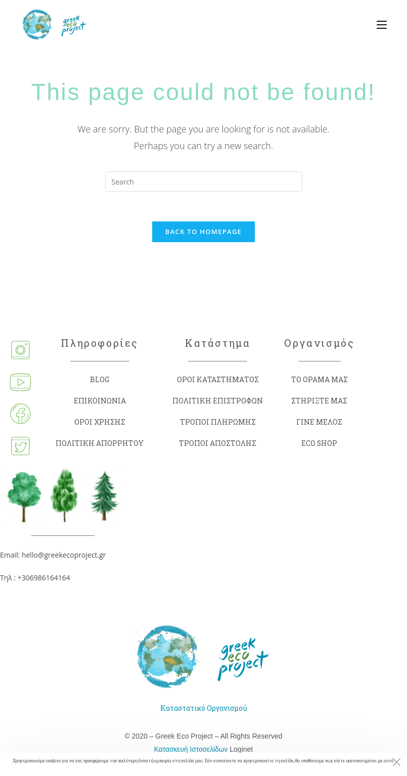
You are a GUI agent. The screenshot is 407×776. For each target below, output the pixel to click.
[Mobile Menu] (378, 25)
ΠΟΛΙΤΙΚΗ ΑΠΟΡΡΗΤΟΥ (100, 443)
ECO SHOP (319, 443)
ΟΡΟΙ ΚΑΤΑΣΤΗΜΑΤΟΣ (218, 380)
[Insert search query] (203, 181)
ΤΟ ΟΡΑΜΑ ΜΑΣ (319, 380)
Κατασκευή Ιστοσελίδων (190, 749)
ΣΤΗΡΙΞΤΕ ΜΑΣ (319, 401)
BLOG (99, 380)
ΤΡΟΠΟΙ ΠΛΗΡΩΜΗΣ (218, 422)
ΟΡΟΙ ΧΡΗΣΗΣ (99, 422)
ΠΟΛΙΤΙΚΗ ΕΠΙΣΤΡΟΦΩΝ (217, 401)
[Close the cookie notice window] (396, 763)
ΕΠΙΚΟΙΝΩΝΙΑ (100, 401)
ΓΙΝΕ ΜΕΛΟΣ (319, 422)
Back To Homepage (203, 232)
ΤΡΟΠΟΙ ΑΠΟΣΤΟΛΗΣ (217, 443)
